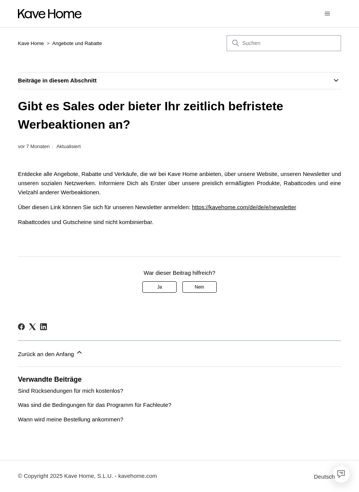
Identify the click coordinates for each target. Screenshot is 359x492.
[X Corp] (32, 326)
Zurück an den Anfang (50, 352)
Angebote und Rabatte (77, 43)
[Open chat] (341, 474)
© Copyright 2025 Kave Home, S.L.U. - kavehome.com (87, 476)
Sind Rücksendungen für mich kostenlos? (70, 390)
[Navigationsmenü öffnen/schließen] (327, 14)
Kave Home (31, 43)
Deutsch (327, 476)
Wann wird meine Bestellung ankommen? (70, 419)
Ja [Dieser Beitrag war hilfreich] (159, 287)
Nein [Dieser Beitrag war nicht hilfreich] (199, 287)
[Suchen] (284, 43)
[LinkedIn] (43, 326)
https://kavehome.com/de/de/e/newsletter (244, 207)
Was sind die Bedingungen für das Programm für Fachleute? (94, 405)
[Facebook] (21, 326)
